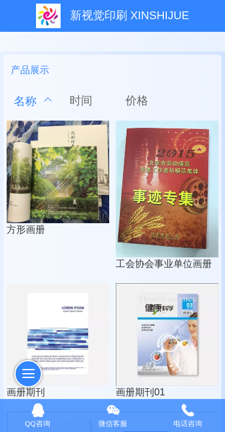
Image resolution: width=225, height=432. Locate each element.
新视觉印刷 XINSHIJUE (129, 15)
